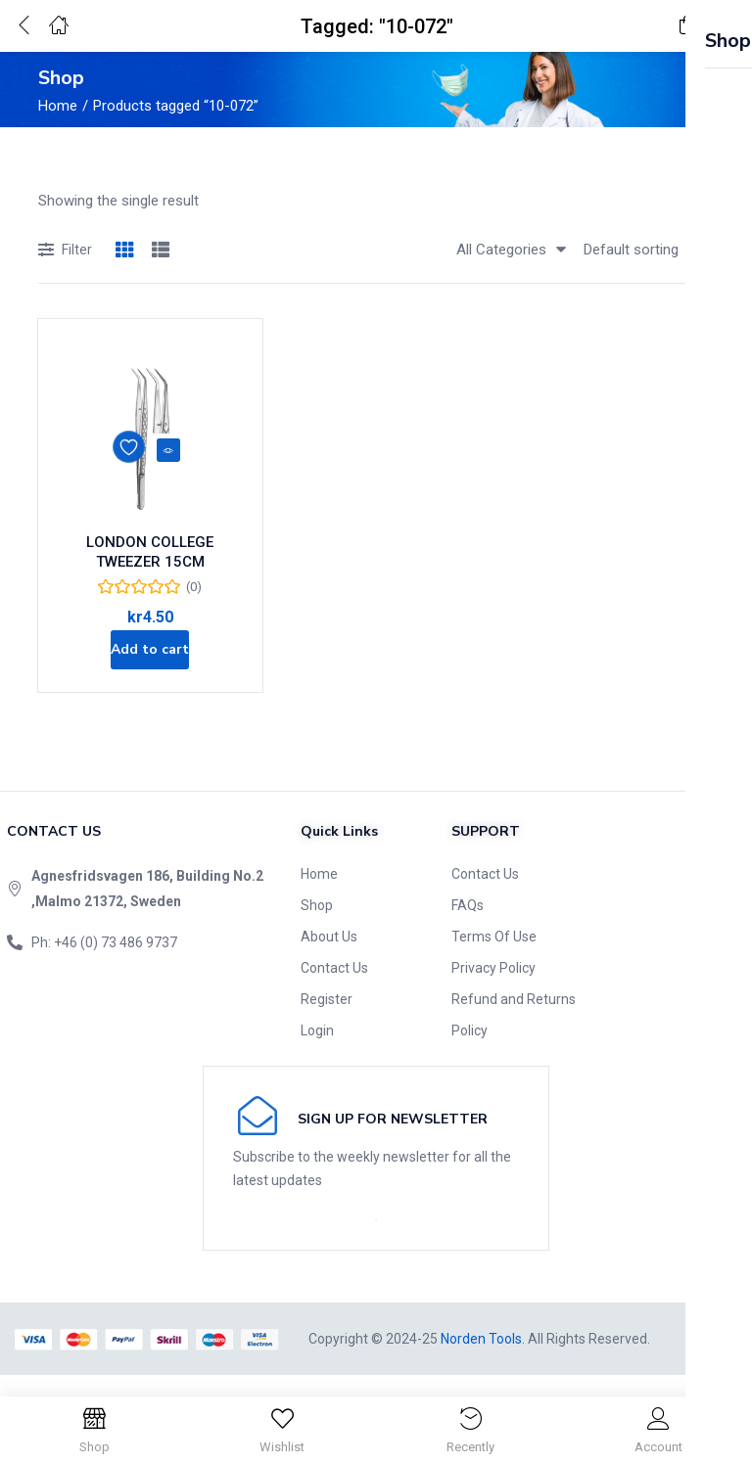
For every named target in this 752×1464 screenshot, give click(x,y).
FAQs (467, 926)
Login (317, 1051)
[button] (688, 26)
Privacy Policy (493, 988)
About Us (329, 957)
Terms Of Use (494, 957)
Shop (317, 926)
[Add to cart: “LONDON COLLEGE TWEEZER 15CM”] (150, 663)
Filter (65, 251)
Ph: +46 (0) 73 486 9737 (104, 963)
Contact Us (334, 988)
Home (57, 105)
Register (326, 1020)
